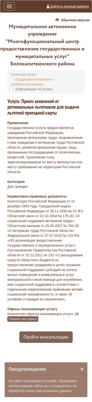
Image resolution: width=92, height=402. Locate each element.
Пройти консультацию (46, 337)
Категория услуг (23, 74)
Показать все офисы (23, 319)
